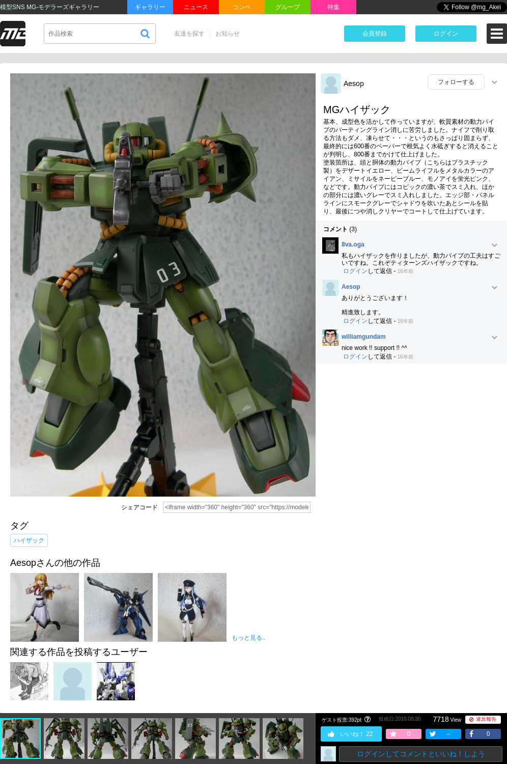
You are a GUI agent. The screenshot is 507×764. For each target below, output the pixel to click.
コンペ (242, 7)
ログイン (446, 33)
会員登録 (374, 33)
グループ (287, 7)
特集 (333, 7)
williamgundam (364, 337)
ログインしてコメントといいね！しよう (421, 754)
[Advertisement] (117, 491)
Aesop (354, 83)
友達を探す (189, 33)
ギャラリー (150, 7)
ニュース (196, 7)
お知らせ (227, 33)
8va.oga (353, 244)
